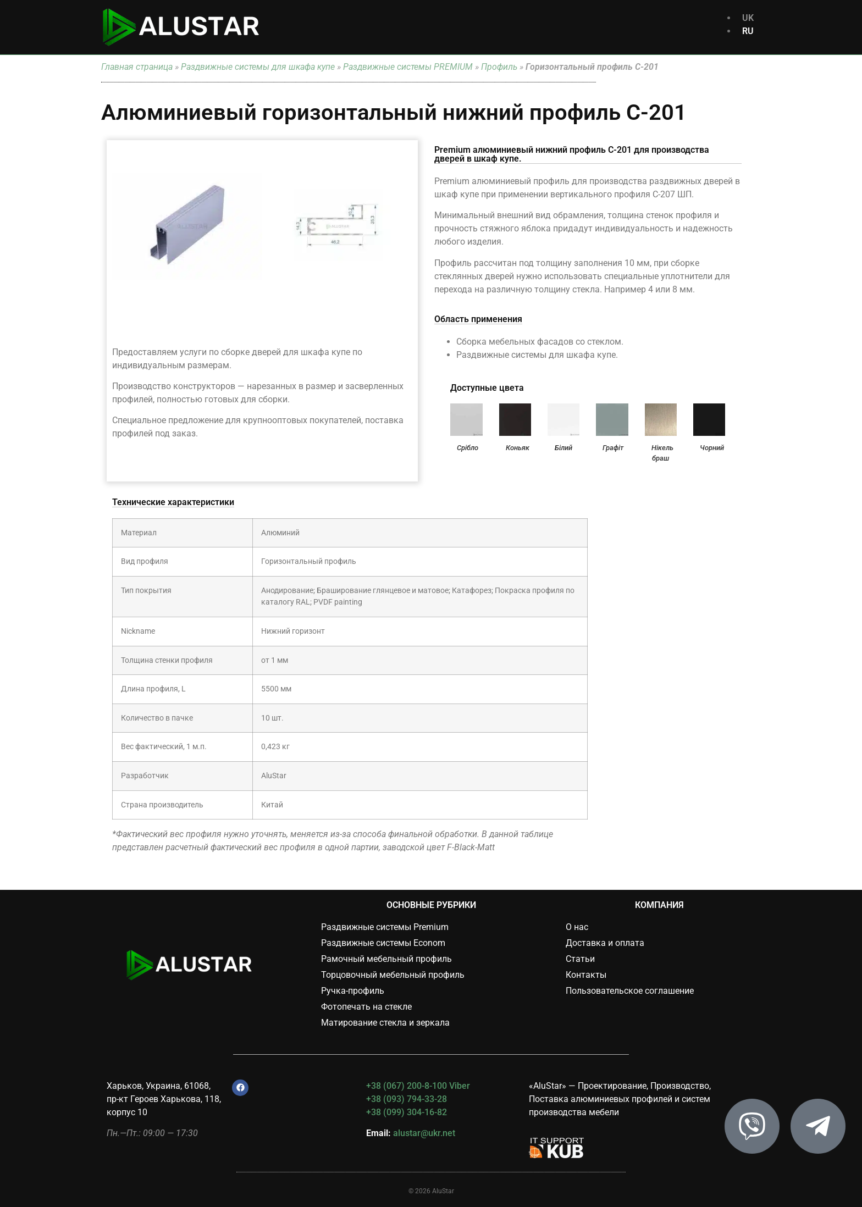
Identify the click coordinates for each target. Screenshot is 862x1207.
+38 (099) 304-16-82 (406, 1112)
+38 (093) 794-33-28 (406, 1099)
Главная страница (137, 67)
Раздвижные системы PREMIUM (408, 67)
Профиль (499, 67)
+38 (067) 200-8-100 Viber (418, 1086)
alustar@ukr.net (424, 1133)
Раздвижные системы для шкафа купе (258, 67)
